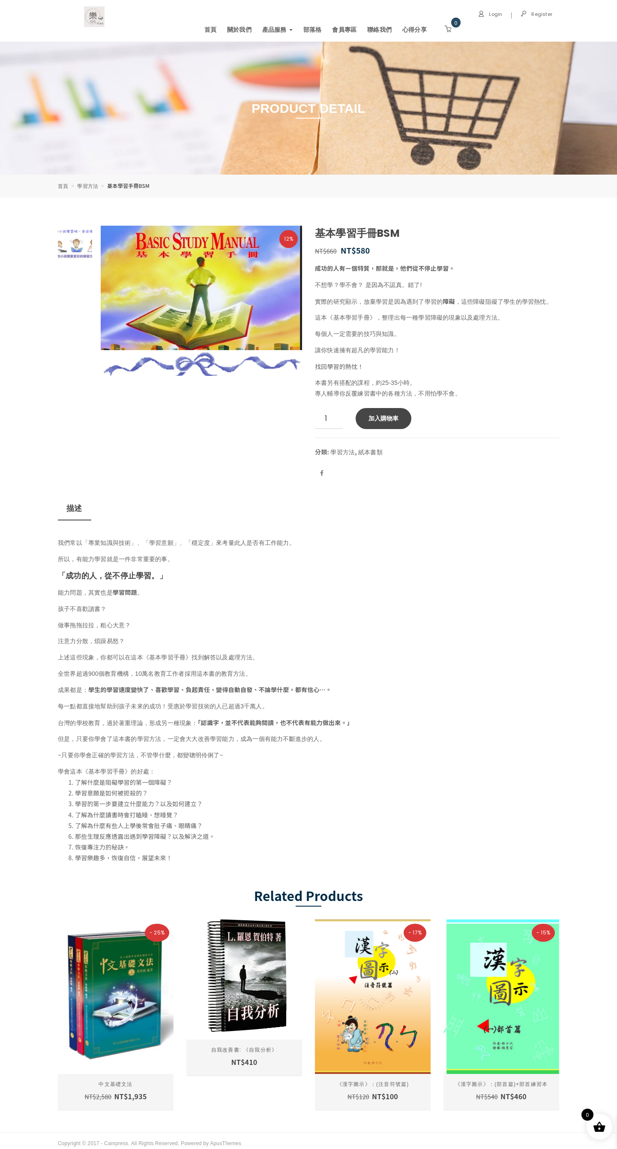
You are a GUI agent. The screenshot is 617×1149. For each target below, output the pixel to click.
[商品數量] (329, 416)
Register (536, 14)
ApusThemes (225, 1138)
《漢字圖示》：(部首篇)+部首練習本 (501, 1079)
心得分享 (414, 29)
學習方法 (88, 185)
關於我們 (239, 29)
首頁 (210, 29)
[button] (447, 28)
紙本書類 (371, 449)
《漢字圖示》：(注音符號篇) (373, 1079)
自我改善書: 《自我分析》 (244, 1045)
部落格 (312, 29)
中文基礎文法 (115, 1079)
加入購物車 (383, 416)
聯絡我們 (379, 29)
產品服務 (277, 29)
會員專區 (344, 29)
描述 (74, 505)
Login (490, 14)
